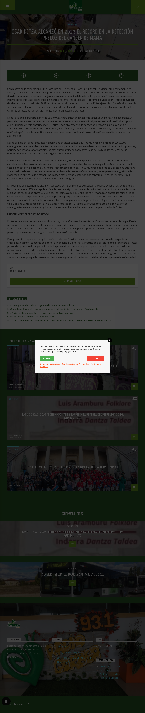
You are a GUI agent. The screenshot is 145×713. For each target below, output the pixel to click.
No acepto (95, 358)
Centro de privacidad (50, 364)
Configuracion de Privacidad (75, 364)
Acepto (47, 358)
